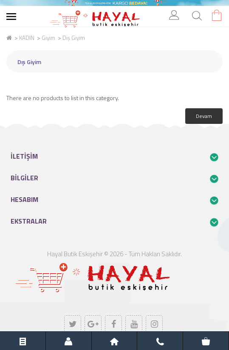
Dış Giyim (73, 38)
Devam (204, 116)
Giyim (48, 38)
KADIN (26, 38)
